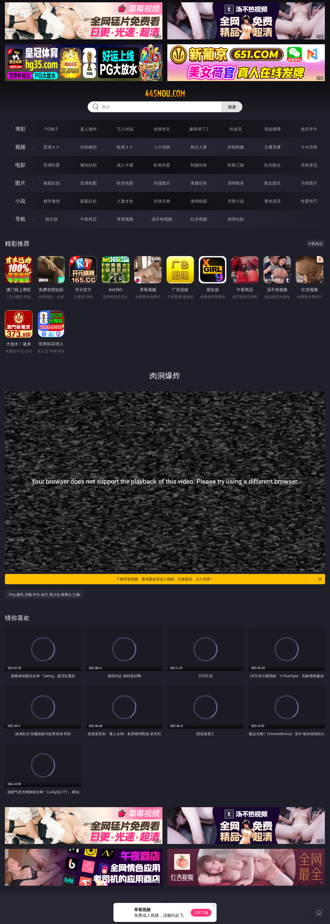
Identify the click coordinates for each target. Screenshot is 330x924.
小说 (20, 200)
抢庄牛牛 (309, 129)
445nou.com (165, 94)
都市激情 (51, 201)
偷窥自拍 (51, 183)
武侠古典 (162, 201)
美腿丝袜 (199, 183)
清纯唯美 (235, 183)
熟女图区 (272, 183)
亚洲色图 (88, 183)
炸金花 (235, 129)
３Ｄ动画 (162, 147)
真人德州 (88, 129)
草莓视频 (125, 219)
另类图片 (309, 183)
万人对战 (125, 129)
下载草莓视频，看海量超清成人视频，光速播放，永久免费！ (219, 579)
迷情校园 (199, 201)
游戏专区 (162, 129)
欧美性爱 (162, 165)
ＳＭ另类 (309, 147)
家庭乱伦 (88, 201)
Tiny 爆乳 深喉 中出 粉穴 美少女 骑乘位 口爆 (44, 594)
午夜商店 (88, 219)
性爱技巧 (309, 201)
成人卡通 (125, 165)
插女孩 (51, 219)
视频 (20, 146)
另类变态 (309, 165)
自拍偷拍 (88, 147)
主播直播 (272, 147)
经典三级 (235, 165)
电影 (20, 164)
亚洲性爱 (51, 165)
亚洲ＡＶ (51, 147)
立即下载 (201, 912)
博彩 (20, 128)
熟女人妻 (199, 147)
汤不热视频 (162, 219)
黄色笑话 (272, 201)
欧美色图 (125, 183)
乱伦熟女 (272, 165)
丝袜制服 (235, 147)
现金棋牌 (272, 129)
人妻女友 (125, 201)
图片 (20, 182)
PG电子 (51, 129)
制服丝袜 (199, 165)
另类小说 (235, 201)
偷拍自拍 (88, 165)
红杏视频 (199, 219)
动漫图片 (162, 183)
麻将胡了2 (198, 129)
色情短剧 (235, 219)
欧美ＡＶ (125, 147)
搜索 (232, 107)
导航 (20, 218)
